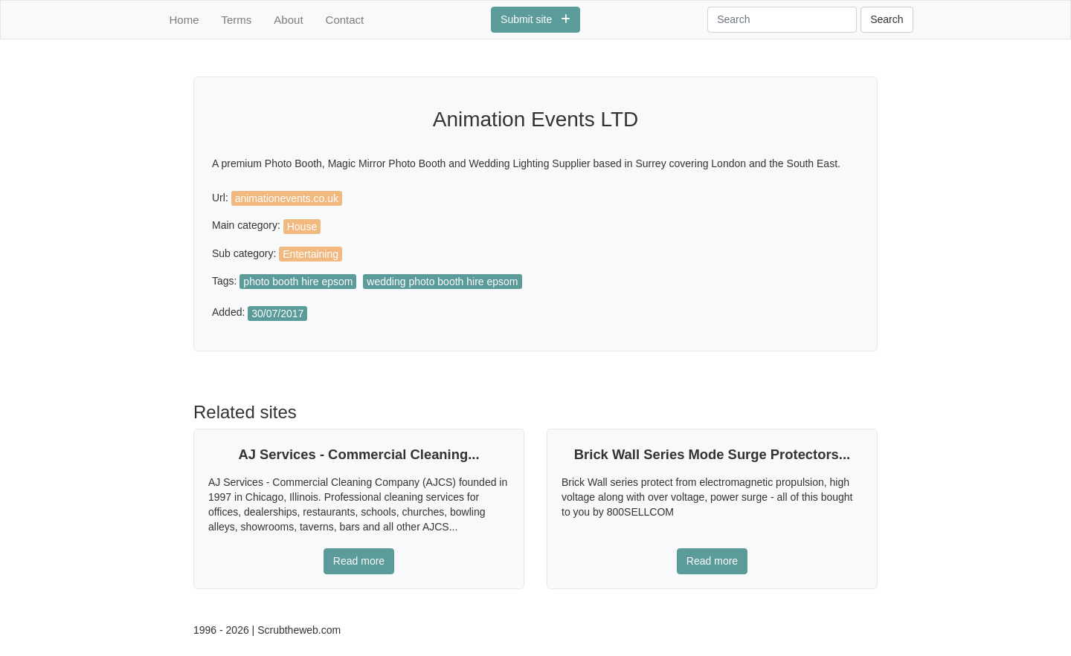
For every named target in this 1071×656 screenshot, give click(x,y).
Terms (237, 19)
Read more (359, 561)
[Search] (782, 20)
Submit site (535, 19)
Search (886, 19)
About (288, 19)
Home (184, 19)
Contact (345, 19)
